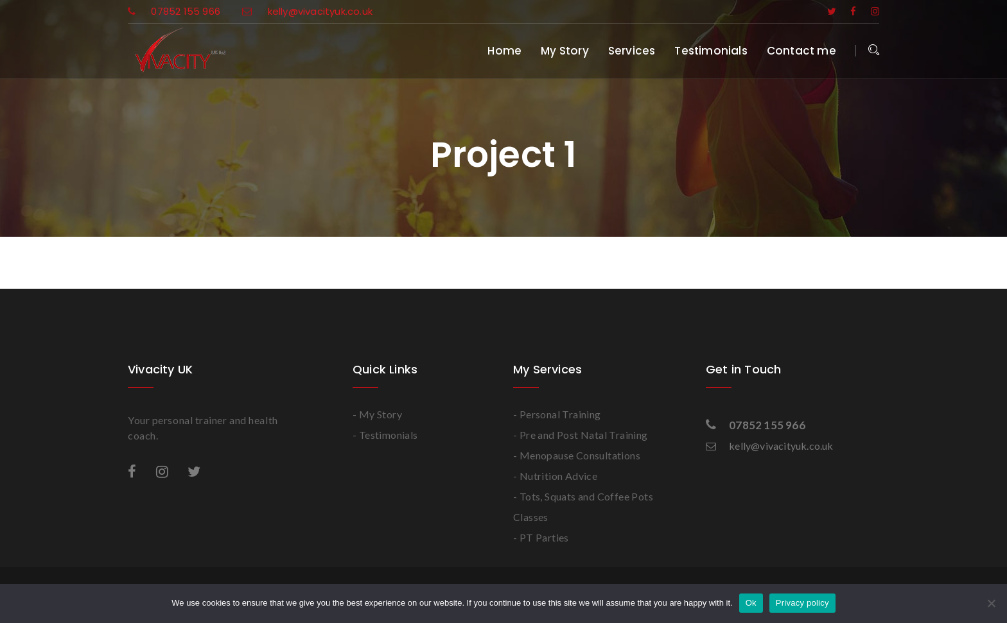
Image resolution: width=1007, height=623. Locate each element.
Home (504, 50)
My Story (565, 50)
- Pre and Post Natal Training (580, 435)
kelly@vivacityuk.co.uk (307, 11)
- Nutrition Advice (555, 476)
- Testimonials (385, 435)
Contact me (801, 50)
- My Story (377, 414)
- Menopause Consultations (576, 455)
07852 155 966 (175, 11)
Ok (751, 603)
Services (632, 50)
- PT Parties (541, 537)
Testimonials (710, 50)
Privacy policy (802, 603)
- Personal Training (557, 414)
